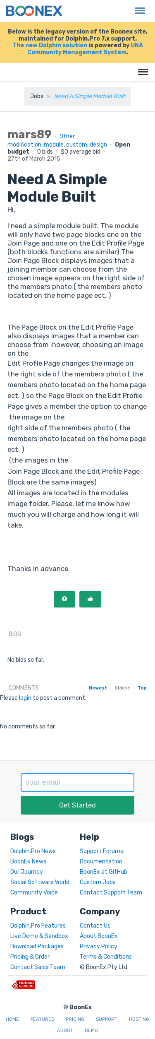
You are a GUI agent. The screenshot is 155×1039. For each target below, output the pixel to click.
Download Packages (37, 946)
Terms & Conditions (106, 956)
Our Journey (26, 871)
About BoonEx (99, 936)
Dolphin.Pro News (33, 851)
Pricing (75, 1019)
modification (24, 144)
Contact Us (95, 925)
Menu (138, 6)
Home (12, 1019)
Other (67, 136)
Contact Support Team (111, 892)
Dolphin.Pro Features (38, 925)
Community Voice (34, 892)
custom (76, 144)
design (98, 144)
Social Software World (39, 882)
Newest (98, 688)
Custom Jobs (98, 882)
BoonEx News (28, 861)
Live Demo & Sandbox (39, 936)
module (54, 144)
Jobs (36, 96)
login (25, 698)
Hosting (139, 1019)
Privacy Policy (98, 946)
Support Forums (101, 851)
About (65, 1030)
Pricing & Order (30, 956)
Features (42, 1019)
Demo (91, 1030)
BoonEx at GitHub (103, 871)
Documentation (101, 861)
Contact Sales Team (37, 967)
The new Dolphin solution (49, 45)
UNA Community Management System (85, 49)
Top (142, 688)
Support (106, 1019)
